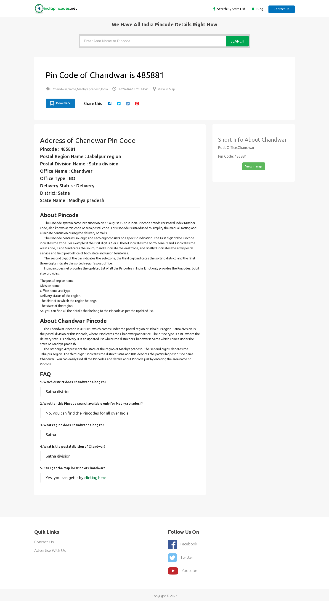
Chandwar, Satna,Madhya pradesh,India (77, 89)
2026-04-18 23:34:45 (130, 89)
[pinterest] (137, 103)
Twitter (181, 556)
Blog (258, 9)
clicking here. (95, 477)
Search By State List (229, 9)
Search (237, 41)
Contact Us (281, 9)
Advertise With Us (50, 550)
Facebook (183, 544)
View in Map (164, 89)
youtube (183, 569)
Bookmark (60, 103)
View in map (253, 166)
